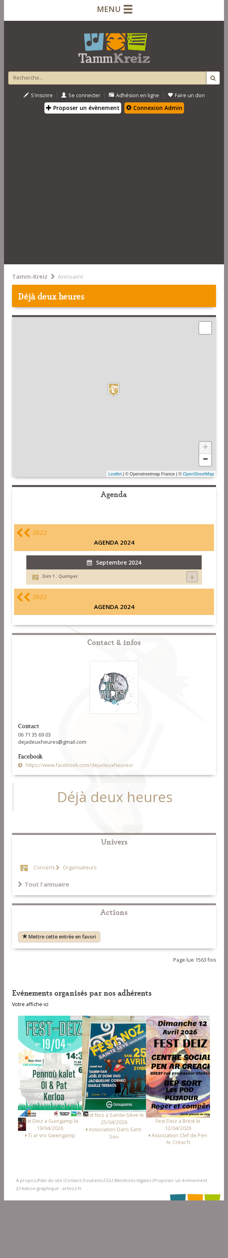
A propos (26, 1180)
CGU (108, 1180)
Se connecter (80, 95)
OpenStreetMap (198, 473)
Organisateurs (79, 867)
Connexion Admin (154, 108)
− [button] (205, 460)
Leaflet (115, 473)
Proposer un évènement (83, 108)
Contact (72, 1180)
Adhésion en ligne (134, 95)
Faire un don (186, 95)
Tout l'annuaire (43, 884)
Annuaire (71, 276)
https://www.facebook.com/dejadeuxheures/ (78, 765)
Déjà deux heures (115, 796)
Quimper (68, 576)
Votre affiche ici (30, 1004)
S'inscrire (38, 95)
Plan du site (50, 1180)
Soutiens (92, 1180)
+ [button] (205, 448)
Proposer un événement (180, 1180)
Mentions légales (133, 1180)
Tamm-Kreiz (30, 276)
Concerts (44, 867)
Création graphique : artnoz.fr (49, 1188)
